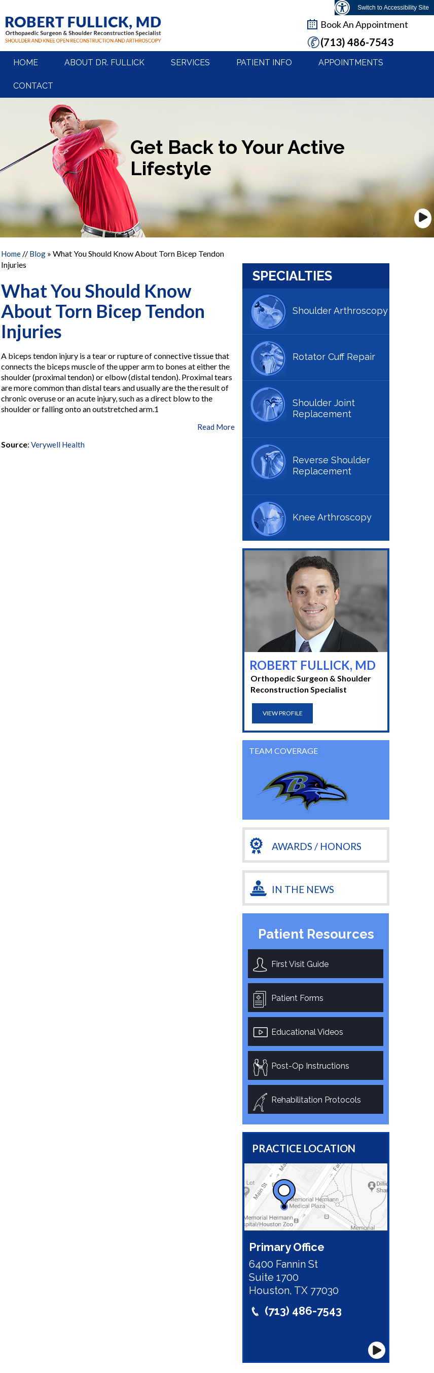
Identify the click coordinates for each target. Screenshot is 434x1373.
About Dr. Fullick (104, 62)
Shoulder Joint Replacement (324, 408)
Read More (216, 426)
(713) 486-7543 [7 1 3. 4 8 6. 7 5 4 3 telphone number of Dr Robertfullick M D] (356, 42)
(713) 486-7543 (303, 1310)
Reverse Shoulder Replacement (331, 465)
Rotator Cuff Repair (334, 356)
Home (25, 62)
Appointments (350, 62)
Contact (33, 86)
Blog (37, 253)
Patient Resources (316, 934)
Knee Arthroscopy (332, 517)
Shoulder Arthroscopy (340, 310)
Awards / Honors (316, 846)
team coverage (283, 750)
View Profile (283, 713)
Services (190, 62)
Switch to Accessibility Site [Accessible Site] (393, 7)
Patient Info (264, 62)
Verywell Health (58, 444)
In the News (303, 889)
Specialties (292, 276)
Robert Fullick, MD (312, 665)
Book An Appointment (364, 24)
